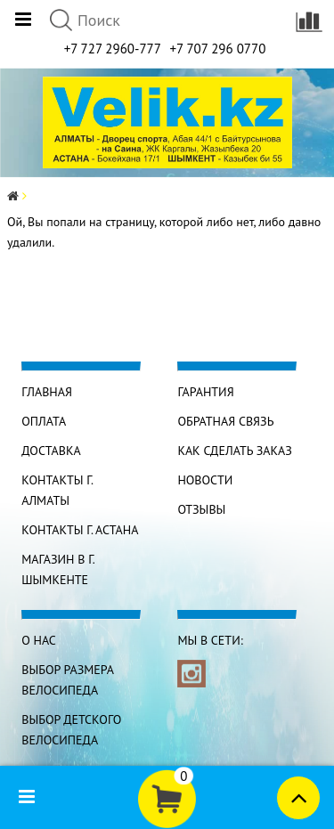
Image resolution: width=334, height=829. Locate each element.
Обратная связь (225, 421)
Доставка (50, 451)
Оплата (43, 421)
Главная (46, 392)
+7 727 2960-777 (112, 48)
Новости (204, 480)
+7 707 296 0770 (217, 48)
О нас (38, 640)
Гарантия (205, 392)
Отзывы (201, 509)
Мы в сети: (209, 640)
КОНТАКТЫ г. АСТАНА (79, 530)
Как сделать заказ (234, 451)
